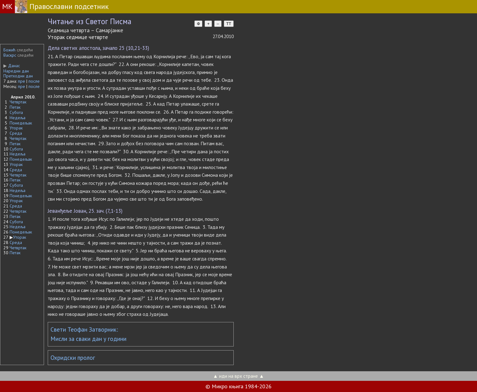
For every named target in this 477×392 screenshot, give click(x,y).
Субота (16, 112)
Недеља (17, 117)
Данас (11, 65)
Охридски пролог (73, 357)
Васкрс (9, 55)
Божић (9, 50)
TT (228, 23)
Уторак (16, 128)
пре (21, 81)
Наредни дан (16, 71)
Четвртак (18, 102)
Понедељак (21, 123)
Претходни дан (18, 76)
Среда (16, 133)
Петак (15, 107)
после (34, 81)
